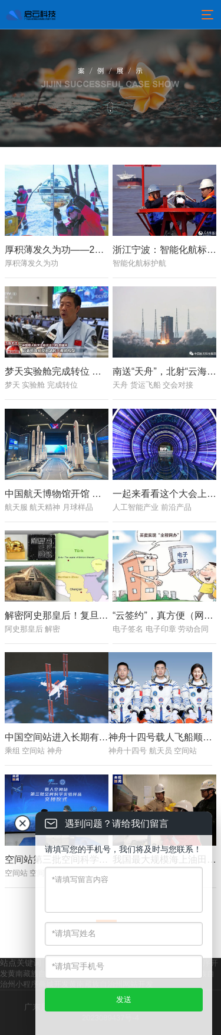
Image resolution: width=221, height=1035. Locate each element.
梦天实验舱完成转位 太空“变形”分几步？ (89, 371)
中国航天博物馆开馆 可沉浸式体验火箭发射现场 (105, 494)
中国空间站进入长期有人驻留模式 (75, 738)
